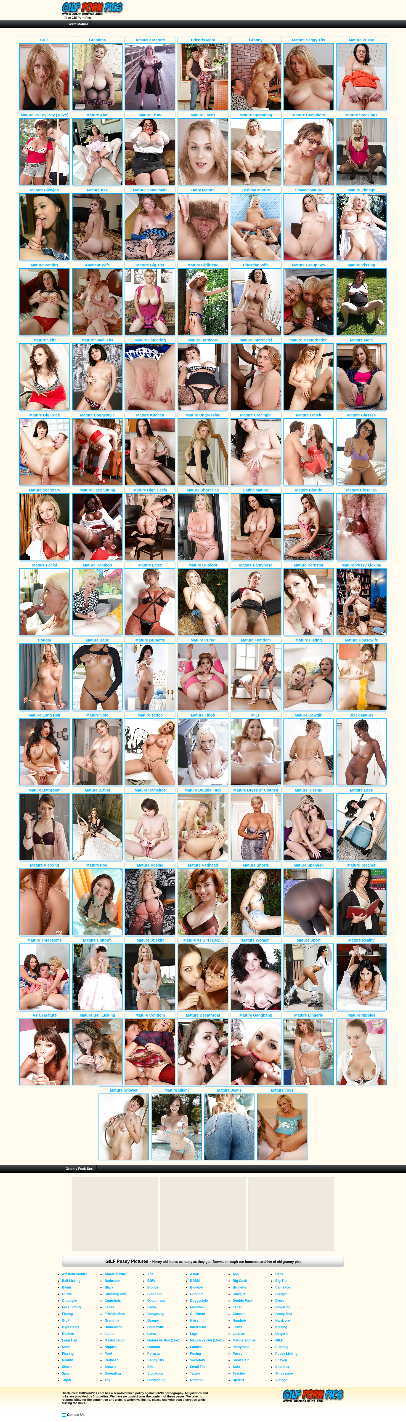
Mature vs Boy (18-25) (164, 1340)
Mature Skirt (44, 374)
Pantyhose (241, 1347)
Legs (194, 1334)
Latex (151, 1334)
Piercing (281, 1347)
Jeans (237, 1327)
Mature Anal (97, 149)
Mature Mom (361, 374)
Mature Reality (361, 974)
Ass (236, 1274)
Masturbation (115, 1340)
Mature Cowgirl (308, 749)
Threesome (284, 1373)
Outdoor (153, 1347)
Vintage (281, 1380)
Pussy (237, 1354)
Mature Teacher (361, 899)
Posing (195, 1354)
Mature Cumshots (308, 149)
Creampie (69, 1301)
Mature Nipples (361, 1049)
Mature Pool (97, 899)
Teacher (239, 1373)
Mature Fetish (308, 449)
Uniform (196, 1380)
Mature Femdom (256, 674)
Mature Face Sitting (97, 524)
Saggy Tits (155, 1360)
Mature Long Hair (44, 749)
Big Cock (240, 1281)
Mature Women (256, 974)
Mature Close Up (361, 524)
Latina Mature (256, 524)
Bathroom (112, 1281)
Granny (256, 74)
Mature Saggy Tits (308, 74)
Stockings (155, 1373)
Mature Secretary (44, 524)
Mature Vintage (361, 224)
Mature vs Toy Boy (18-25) (44, 149)
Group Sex (283, 1314)
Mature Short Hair (203, 524)
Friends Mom (203, 74)
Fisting (67, 1314)
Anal (151, 1274)
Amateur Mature (150, 74)
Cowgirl (239, 1294)
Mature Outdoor (203, 599)
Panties (196, 1347)
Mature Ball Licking (97, 1049)
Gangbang (155, 1314)
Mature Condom (150, 1049)
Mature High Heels (150, 524)
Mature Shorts (256, 899)
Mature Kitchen (150, 449)
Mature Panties (44, 299)
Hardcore (282, 1320)
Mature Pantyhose (256, 599)
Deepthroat (156, 1301)
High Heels (70, 1327)
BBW (151, 1281)
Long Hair (70, 1340)
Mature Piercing (44, 899)
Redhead (112, 1360)
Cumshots (113, 1301)
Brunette (239, 1287)
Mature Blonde (308, 524)
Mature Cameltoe (150, 824)
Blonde (153, 1287)
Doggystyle (199, 1301)
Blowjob (196, 1287)
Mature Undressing (203, 449)
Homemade (114, 1327)
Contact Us (75, 1415)
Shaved (281, 1360)
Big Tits (281, 1281)
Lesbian (239, 1334)
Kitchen (68, 1334)
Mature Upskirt (150, 974)
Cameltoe (282, 1287)
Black (109, 1287)
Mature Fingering (150, 374)
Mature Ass (97, 224)
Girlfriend (197, 1314)
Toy (107, 1380)
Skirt (151, 1367)
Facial (152, 1307)
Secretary (197, 1360)
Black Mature (361, 749)
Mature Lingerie (308, 1049)
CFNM (67, 1294)
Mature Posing (150, 899)
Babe (279, 1274)
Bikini (66, 1287)
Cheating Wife (256, 299)
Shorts (67, 1367)
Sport (66, 1373)
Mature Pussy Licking (361, 599)
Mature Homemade (150, 224)
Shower (110, 1367)
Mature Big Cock (44, 449)
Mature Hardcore (203, 374)
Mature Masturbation (308, 374)
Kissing (281, 1327)
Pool (108, 1354)
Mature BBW (150, 149)
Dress (279, 1301)
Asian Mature (44, 1049)
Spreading (113, 1373)
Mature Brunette (150, 674)
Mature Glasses (361, 449)
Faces (109, 1307)
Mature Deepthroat (203, 1049)
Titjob (66, 1380)
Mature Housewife (361, 674)
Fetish (237, 1307)
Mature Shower (124, 1124)
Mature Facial (44, 599)
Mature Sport (308, 974)
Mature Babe (97, 674)
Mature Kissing (308, 824)
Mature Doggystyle (97, 449)
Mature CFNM (203, 674)
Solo (236, 1367)
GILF (44, 74)
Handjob (239, 1320)
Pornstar (154, 1354)
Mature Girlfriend (203, 299)
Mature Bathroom (44, 824)
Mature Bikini (177, 1124)
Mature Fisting (308, 674)
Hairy (194, 1320)
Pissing (68, 1354)
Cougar (44, 674)
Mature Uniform (97, 974)
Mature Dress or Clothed (256, 824)
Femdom (197, 1307)
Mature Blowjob (44, 224)
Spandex (282, 1367)
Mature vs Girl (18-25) (203, 974)
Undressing (156, 1380)
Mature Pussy (361, 74)
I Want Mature (77, 24)
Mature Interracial (256, 374)
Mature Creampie (256, 449)
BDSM (195, 1281)
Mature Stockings (361, 149)
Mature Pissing (361, 299)
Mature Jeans (229, 1124)
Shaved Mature (308, 224)
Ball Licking (71, 1281)
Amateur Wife (97, 299)
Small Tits (197, 1367)
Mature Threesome (44, 974)
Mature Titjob (203, 749)
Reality (67, 1360)
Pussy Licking (286, 1354)
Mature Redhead (203, 899)
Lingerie (281, 1334)
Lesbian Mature (256, 224)
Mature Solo (97, 749)
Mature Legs (361, 824)
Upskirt (238, 1380)
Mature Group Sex (308, 299)
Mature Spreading (256, 149)
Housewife (155, 1327)
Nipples (110, 1347)
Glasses (239, 1314)
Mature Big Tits (150, 299)
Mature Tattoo (150, 749)
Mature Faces (203, 149)
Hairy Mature (203, 224)
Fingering (282, 1307)
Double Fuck (243, 1301)
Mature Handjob (97, 599)
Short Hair (241, 1360)
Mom (66, 1347)
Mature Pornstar (308, 599)
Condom (196, 1294)
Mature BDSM (97, 824)
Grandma (97, 74)
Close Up (154, 1294)
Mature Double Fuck (203, 824)
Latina (109, 1334)
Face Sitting (71, 1307)
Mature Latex (150, 599)
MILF (256, 749)
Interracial (198, 1327)
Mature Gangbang (256, 1049)
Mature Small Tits (97, 374)
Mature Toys (282, 1124)
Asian (194, 1274)
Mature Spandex (308, 899)
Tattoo (195, 1373)
